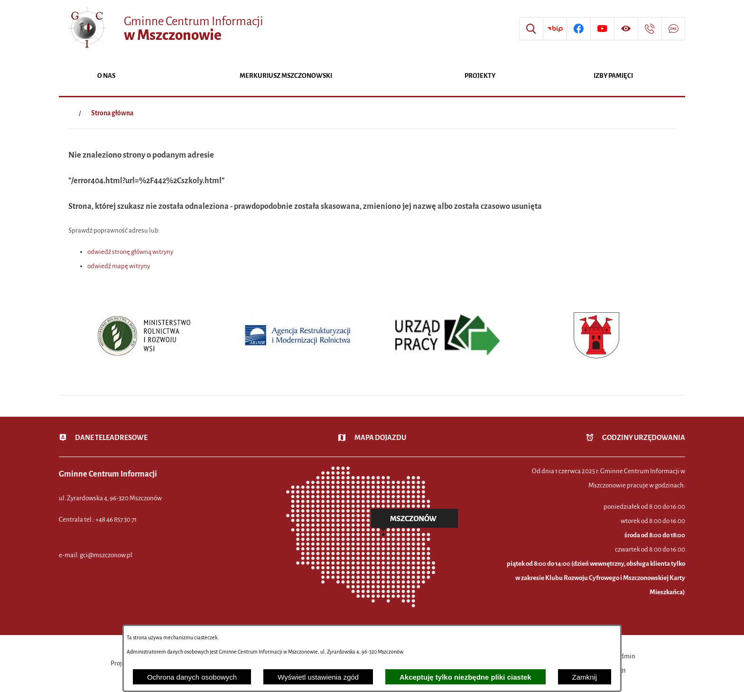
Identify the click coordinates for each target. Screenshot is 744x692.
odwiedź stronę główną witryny (130, 251)
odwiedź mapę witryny (118, 266)
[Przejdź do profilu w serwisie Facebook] (578, 29)
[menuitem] (106, 76)
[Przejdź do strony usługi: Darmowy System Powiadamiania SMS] (673, 29)
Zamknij (584, 677)
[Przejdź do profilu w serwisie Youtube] (602, 29)
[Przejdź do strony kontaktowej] (649, 29)
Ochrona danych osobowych (192, 677)
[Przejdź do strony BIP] (555, 29)
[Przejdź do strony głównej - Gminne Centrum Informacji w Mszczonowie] (164, 28)
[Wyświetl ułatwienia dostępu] (626, 29)
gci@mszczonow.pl (106, 555)
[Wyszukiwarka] (531, 29)
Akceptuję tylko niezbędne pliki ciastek (465, 677)
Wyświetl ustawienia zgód (318, 677)
